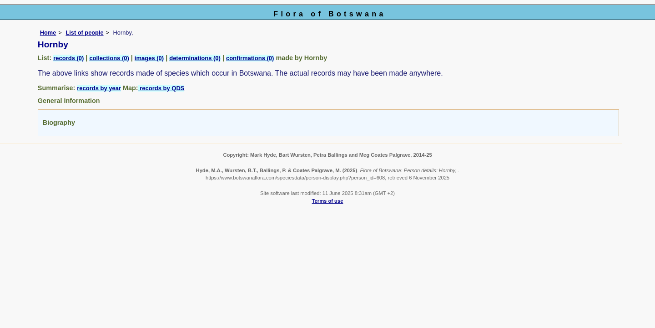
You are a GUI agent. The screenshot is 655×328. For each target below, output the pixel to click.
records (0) (68, 58)
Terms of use (327, 201)
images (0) (149, 58)
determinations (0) (195, 58)
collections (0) (109, 58)
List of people (84, 32)
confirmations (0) (250, 58)
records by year (99, 88)
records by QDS (161, 88)
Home (48, 32)
